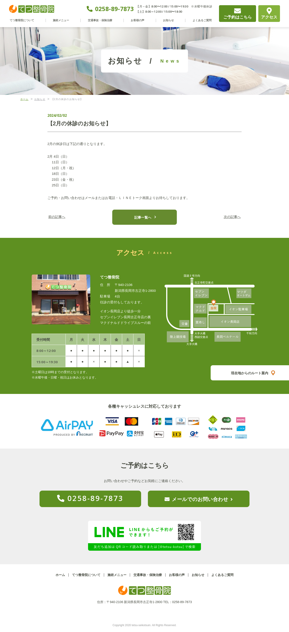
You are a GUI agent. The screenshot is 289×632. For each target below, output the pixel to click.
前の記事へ (59, 217)
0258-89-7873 (114, 9)
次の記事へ (229, 217)
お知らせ (168, 20)
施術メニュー (63, 20)
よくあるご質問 (200, 20)
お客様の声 (139, 20)
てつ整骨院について (24, 20)
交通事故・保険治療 (102, 20)
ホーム (60, 574)
